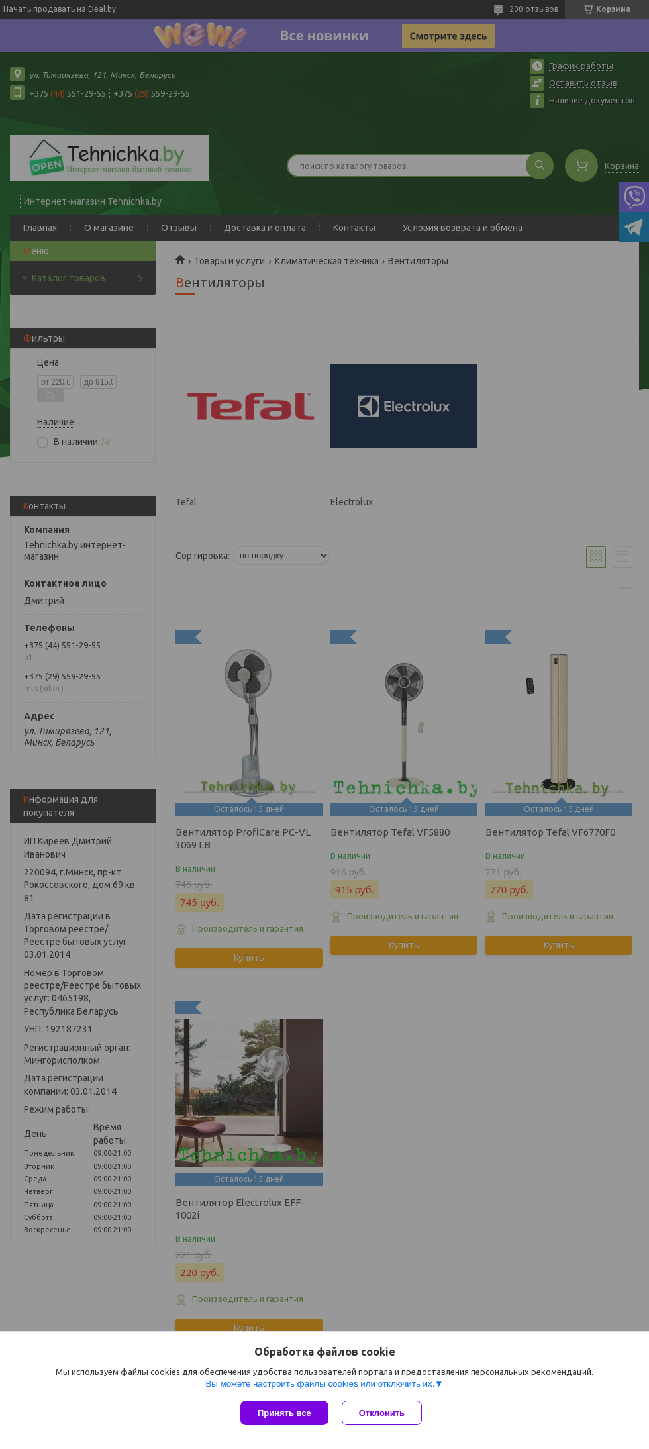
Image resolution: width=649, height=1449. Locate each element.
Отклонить (382, 1413)
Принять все (284, 1413)
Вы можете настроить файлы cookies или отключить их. (319, 1384)
